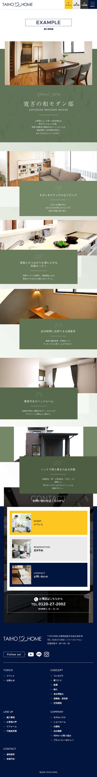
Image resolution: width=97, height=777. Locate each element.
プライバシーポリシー (64, 740)
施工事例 (11, 717)
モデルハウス (60, 717)
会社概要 (58, 731)
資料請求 (11, 754)
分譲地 (57, 727)
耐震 (56, 685)
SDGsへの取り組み (62, 736)
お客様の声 (12, 722)
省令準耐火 (59, 694)
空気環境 (58, 703)
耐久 (56, 690)
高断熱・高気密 (61, 699)
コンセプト (59, 676)
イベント (11, 676)
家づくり (58, 680)
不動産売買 (12, 731)
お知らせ (11, 680)
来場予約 (11, 759)
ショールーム (60, 722)
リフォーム (12, 727)
